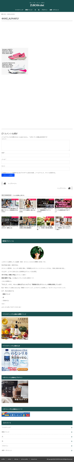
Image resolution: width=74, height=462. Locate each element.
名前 (3, 153)
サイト (3, 166)
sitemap (16, 459)
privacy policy (24, 459)
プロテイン (44, 9)
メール (4, 159)
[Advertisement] (37, 35)
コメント (4, 139)
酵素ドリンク (28, 9)
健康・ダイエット (54, 9)
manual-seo (34, 459)
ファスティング (19, 9)
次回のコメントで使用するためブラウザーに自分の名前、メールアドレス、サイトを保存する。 (29, 173)
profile (3, 459)
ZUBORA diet (37, 5)
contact (9, 459)
